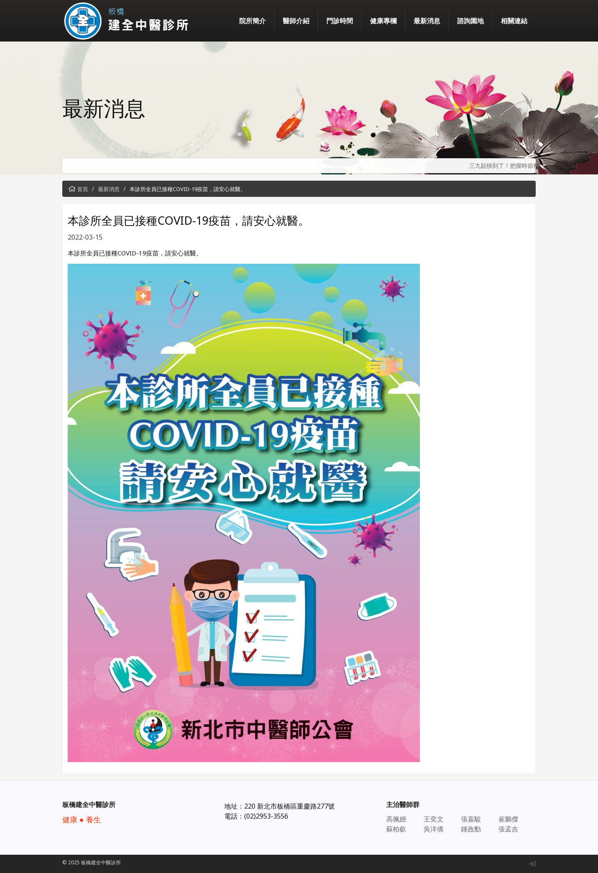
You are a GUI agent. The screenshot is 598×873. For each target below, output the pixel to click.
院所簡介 (252, 20)
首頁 (82, 189)
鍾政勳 (471, 829)
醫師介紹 (296, 20)
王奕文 (434, 819)
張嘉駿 (471, 819)
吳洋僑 (434, 829)
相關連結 (514, 20)
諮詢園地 (470, 20)
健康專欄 (383, 20)
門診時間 (339, 20)
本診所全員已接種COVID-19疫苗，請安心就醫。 (188, 189)
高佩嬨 (396, 819)
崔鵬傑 (508, 819)
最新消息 (427, 20)
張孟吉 (508, 829)
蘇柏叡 (396, 829)
